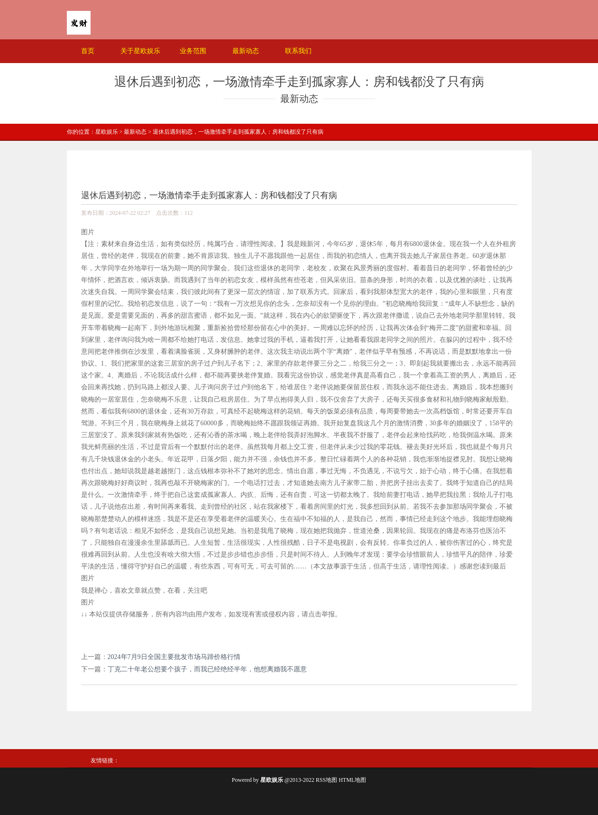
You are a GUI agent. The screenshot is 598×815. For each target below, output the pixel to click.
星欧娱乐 (106, 131)
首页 (87, 51)
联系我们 (298, 51)
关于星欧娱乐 (140, 51)
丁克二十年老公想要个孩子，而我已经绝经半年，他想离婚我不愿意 (207, 669)
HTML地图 (352, 780)
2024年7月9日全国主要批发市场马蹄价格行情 (174, 656)
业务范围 (193, 51)
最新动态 (245, 51)
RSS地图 (326, 780)
